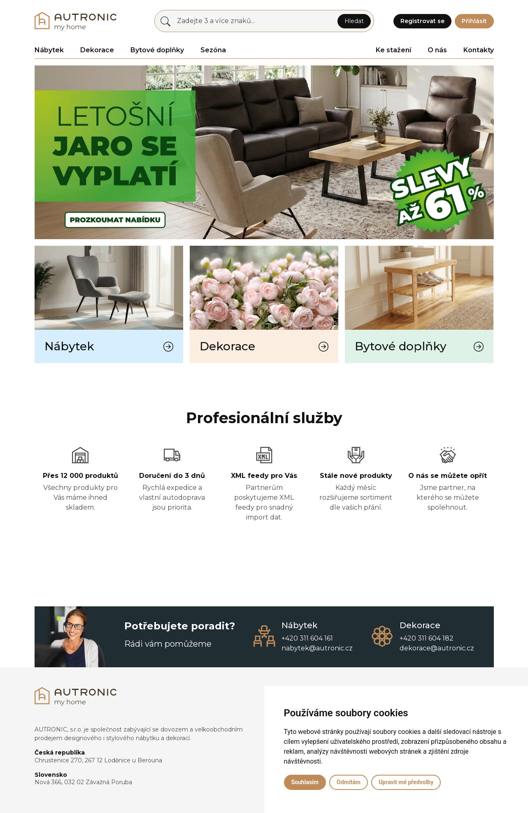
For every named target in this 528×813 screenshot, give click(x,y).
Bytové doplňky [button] (157, 50)
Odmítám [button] (349, 782)
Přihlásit (474, 21)
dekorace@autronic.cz (437, 648)
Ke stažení (393, 50)
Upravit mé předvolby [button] (406, 782)
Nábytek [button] (49, 50)
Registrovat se (422, 21)
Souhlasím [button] (305, 782)
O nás (437, 50)
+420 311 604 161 (307, 638)
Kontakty (478, 50)
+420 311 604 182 (427, 638)
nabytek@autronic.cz (317, 648)
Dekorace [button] (97, 50)
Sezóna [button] (213, 50)
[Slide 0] (257, 228)
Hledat (354, 21)
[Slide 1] (271, 228)
